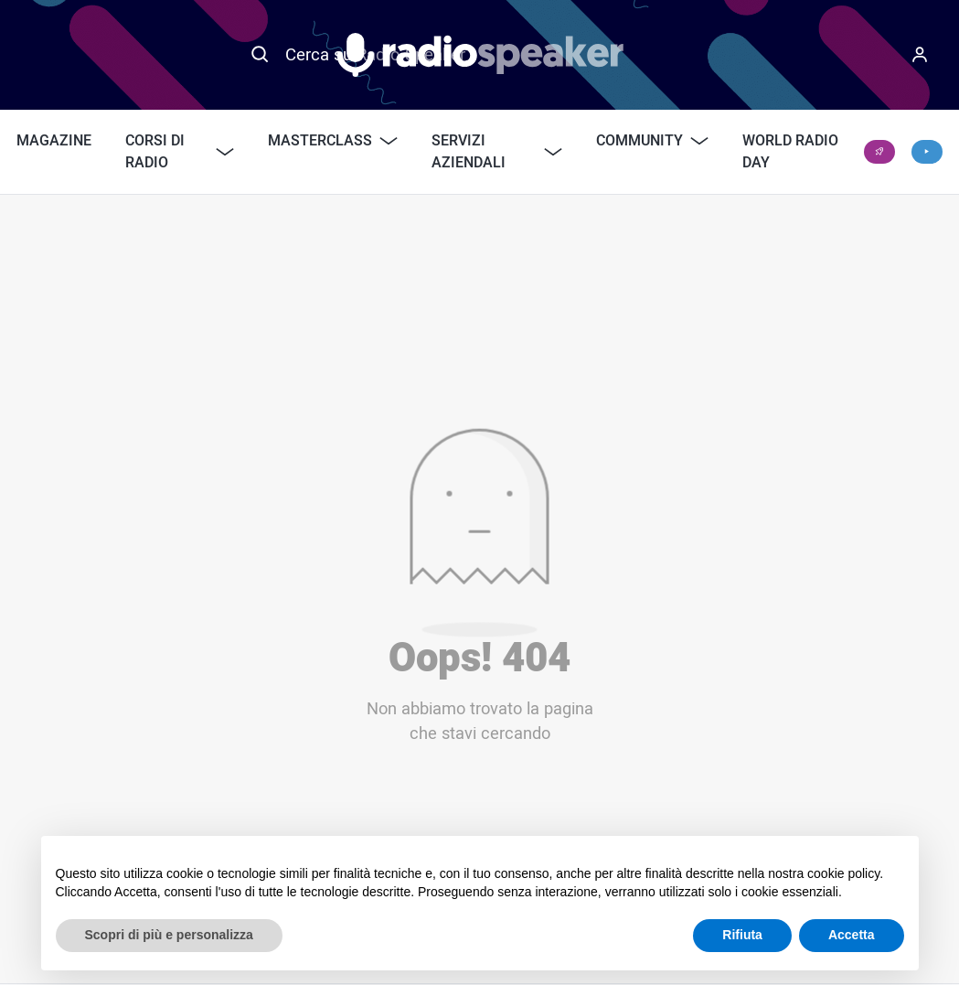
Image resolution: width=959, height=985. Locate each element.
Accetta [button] (851, 934)
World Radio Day (790, 152)
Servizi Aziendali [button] (497, 152)
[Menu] (920, 55)
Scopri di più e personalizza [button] (169, 934)
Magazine (53, 141)
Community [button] (652, 141)
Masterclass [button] (333, 141)
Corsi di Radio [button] (180, 152)
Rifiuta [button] (742, 934)
